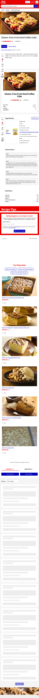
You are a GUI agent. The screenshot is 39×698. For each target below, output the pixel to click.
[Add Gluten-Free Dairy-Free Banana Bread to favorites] (3, 423)
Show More (19, 684)
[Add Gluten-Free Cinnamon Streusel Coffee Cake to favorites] (3, 303)
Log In (32, 2)
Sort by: (3, 481)
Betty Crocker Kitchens (6, 49)
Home (3, 9)
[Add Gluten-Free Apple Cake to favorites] (3, 453)
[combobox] (17, 6)
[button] (2, 60)
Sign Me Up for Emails (19, 231)
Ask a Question (29, 474)
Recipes (7, 9)
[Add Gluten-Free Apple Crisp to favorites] (3, 393)
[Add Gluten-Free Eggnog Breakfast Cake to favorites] (3, 363)
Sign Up (27, 2)
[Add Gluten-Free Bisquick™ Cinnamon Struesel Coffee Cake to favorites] (3, 333)
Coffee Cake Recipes (15, 9)
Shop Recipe (35, 118)
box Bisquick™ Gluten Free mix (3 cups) (29, 132)
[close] (37, 695)
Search (35, 6)
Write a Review (10, 474)
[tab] (10, 469)
